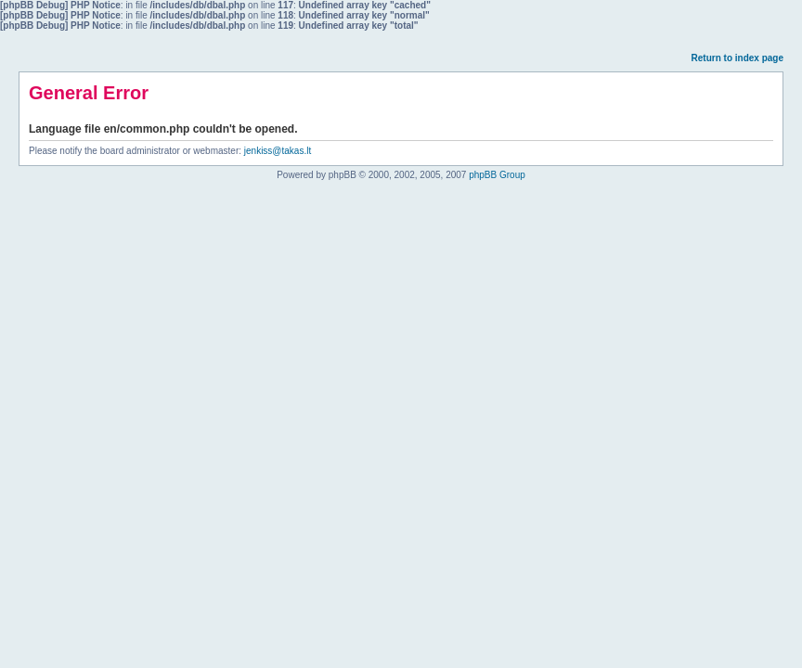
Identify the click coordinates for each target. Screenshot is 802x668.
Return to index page (737, 58)
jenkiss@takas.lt (277, 151)
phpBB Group (497, 175)
